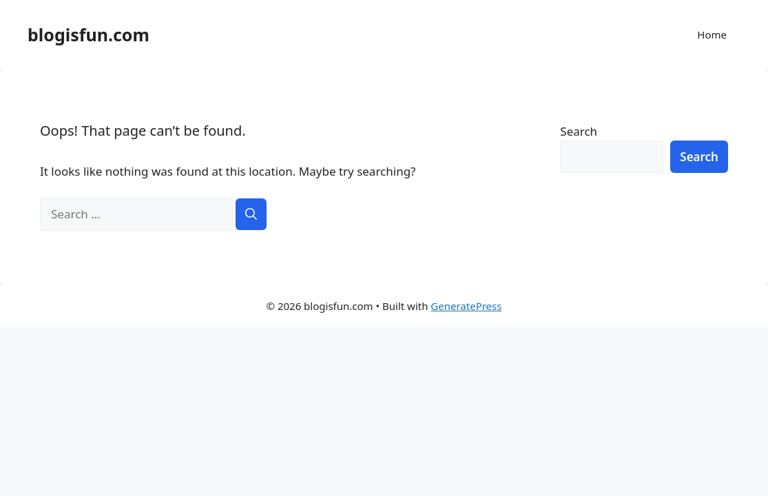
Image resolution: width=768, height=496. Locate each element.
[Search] (251, 214)
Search (578, 131)
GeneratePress (465, 306)
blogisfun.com (88, 34)
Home (712, 34)
